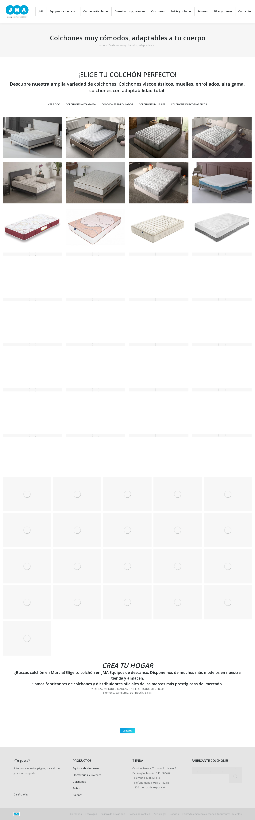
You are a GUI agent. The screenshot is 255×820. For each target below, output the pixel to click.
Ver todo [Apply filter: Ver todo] (54, 104)
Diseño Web (21, 794)
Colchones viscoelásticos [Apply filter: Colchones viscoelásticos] (189, 104)
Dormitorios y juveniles (87, 775)
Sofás (76, 788)
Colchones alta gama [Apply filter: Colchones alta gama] (81, 104)
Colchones (79, 781)
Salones (78, 795)
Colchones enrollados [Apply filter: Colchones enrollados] (117, 104)
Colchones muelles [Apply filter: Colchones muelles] (152, 104)
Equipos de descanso (86, 768)
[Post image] (32, 137)
